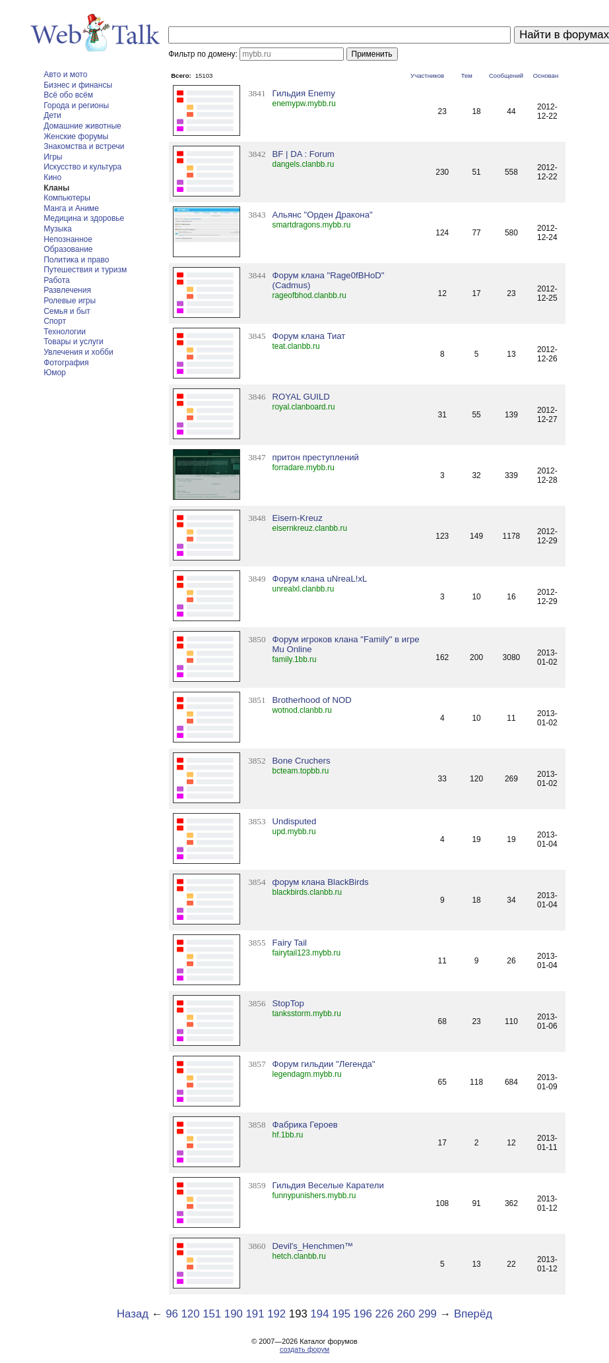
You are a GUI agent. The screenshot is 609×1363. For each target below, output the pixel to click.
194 (320, 1314)
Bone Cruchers (301, 761)
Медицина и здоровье (84, 218)
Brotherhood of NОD (312, 700)
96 (172, 1314)
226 (384, 1314)
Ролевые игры (70, 300)
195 (341, 1314)
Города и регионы (76, 105)
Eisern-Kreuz (297, 518)
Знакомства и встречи (84, 146)
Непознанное (68, 239)
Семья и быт (67, 311)
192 (276, 1314)
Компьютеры (67, 197)
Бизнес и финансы (78, 85)
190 (233, 1314)
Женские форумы (76, 136)
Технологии (65, 331)
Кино (52, 177)
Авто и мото (65, 74)
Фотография (66, 362)
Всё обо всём (68, 95)
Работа (57, 280)
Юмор (55, 372)
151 (212, 1314)
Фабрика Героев (305, 1125)
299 (427, 1314)
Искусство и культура (82, 166)
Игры (53, 157)
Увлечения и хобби (78, 352)
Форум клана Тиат (309, 336)
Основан (546, 75)
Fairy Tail (289, 943)
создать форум (304, 1349)
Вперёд (473, 1314)
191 (255, 1314)
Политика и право (76, 259)
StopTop (288, 1003)
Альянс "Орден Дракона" (322, 215)
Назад (132, 1314)
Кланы (56, 188)
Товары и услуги (74, 341)
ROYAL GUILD (301, 397)
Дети (52, 115)
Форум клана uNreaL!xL (320, 579)
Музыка (57, 228)
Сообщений (506, 75)
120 (190, 1314)
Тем (466, 75)
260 (406, 1314)
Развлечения (67, 290)
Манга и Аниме (71, 208)
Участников (427, 75)
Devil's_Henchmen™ (313, 1246)
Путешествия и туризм (85, 269)
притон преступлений (315, 457)
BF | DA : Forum (303, 154)
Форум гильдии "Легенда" (323, 1064)
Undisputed (294, 821)
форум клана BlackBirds (320, 882)
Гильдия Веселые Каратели (328, 1185)
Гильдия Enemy (303, 93)
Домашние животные (82, 126)
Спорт (55, 321)
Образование (68, 249)
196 (363, 1314)
